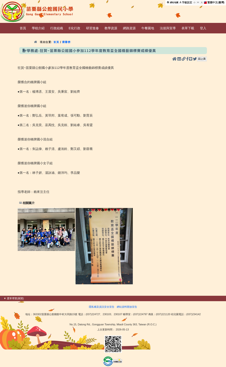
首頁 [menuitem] (23, 28)
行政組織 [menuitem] (56, 28)
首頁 (56, 42)
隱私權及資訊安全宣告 (101, 306)
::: (2, 298)
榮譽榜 (66, 42)
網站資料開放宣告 (127, 306)
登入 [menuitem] (203, 28)
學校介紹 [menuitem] (38, 28)
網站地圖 (174, 2)
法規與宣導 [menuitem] (168, 28)
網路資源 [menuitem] (129, 28)
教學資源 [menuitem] (110, 28)
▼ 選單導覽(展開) (14, 298)
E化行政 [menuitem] (74, 28)
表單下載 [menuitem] (187, 28)
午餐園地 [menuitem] (147, 28)
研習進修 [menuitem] (92, 28)
